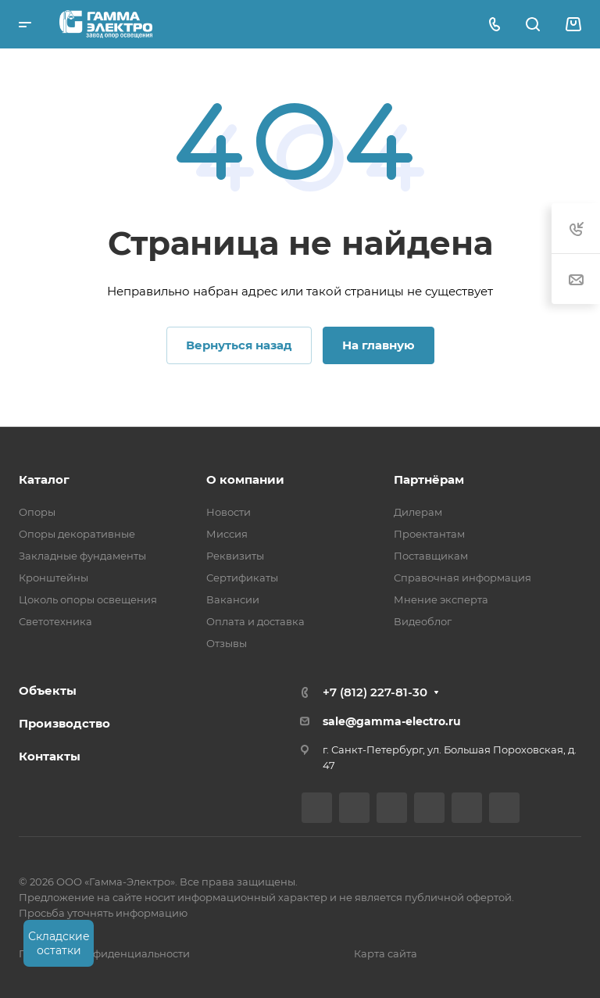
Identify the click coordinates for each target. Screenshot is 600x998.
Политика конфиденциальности (104, 953)
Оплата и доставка (255, 621)
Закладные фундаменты (82, 555)
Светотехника (55, 621)
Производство (64, 723)
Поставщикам (431, 555)
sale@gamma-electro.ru (392, 721)
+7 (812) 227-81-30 (375, 692)
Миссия (227, 534)
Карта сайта (385, 953)
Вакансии (232, 599)
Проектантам (429, 534)
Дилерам (418, 512)
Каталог (44, 479)
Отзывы (226, 643)
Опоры (37, 512)
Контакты (49, 756)
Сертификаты (242, 577)
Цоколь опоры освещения (88, 599)
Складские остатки (59, 943)
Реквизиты (235, 555)
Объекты (48, 690)
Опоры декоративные (77, 534)
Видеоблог (423, 621)
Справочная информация (462, 577)
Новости (228, 512)
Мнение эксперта (441, 599)
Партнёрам (429, 479)
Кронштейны (53, 577)
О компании (245, 479)
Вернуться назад (239, 345)
